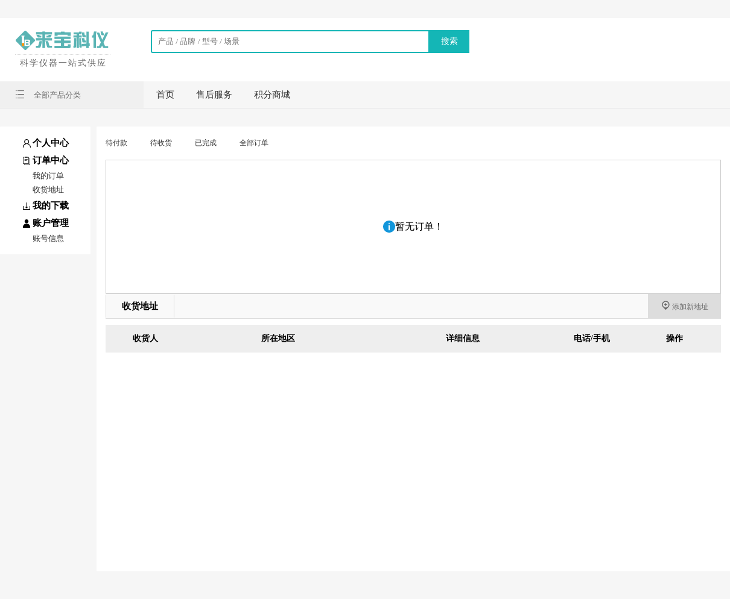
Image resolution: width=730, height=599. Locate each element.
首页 (165, 94)
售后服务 (214, 94)
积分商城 (272, 94)
